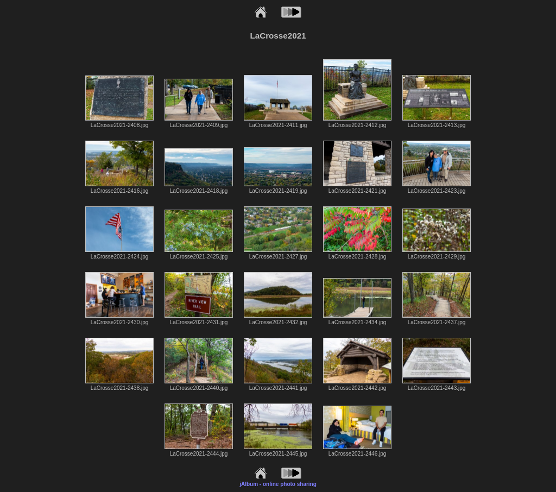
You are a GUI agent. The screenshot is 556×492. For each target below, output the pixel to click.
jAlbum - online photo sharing (278, 484)
